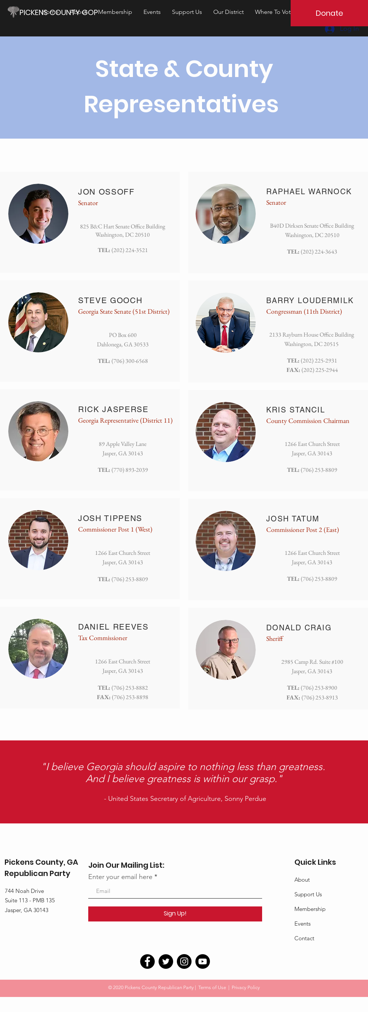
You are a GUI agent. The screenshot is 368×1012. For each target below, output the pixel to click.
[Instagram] (184, 961)
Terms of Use (212, 987)
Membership (310, 908)
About (302, 879)
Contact (304, 938)
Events (302, 923)
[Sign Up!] (175, 913)
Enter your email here (120, 876)
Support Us (308, 894)
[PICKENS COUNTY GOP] (62, 12)
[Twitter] (165, 961)
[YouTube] (202, 961)
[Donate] (329, 13)
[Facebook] (147, 961)
